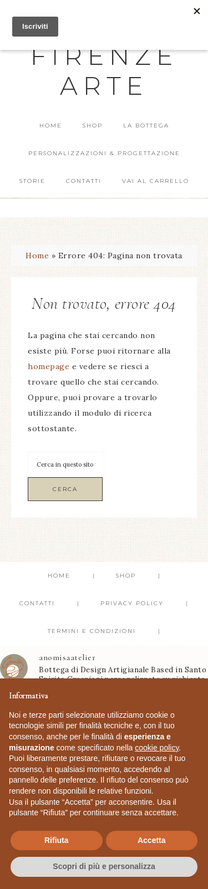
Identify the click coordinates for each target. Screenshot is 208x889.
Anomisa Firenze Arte (104, 56)
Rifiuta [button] (56, 840)
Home (37, 255)
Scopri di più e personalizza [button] (104, 866)
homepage (48, 366)
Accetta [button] (152, 840)
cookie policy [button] (157, 747)
